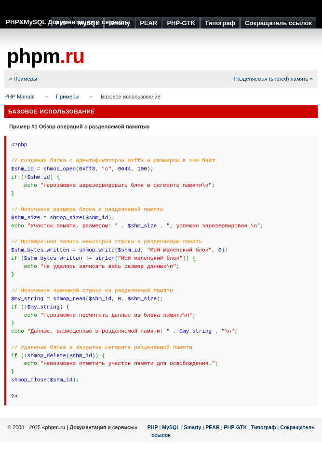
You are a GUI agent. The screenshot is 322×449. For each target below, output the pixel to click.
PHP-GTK (235, 427)
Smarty (192, 427)
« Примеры (23, 79)
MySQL (171, 427)
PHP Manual (19, 96)
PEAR (212, 427)
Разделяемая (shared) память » (273, 79)
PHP (153, 427)
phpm (45, 56)
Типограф (263, 427)
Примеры (68, 96)
